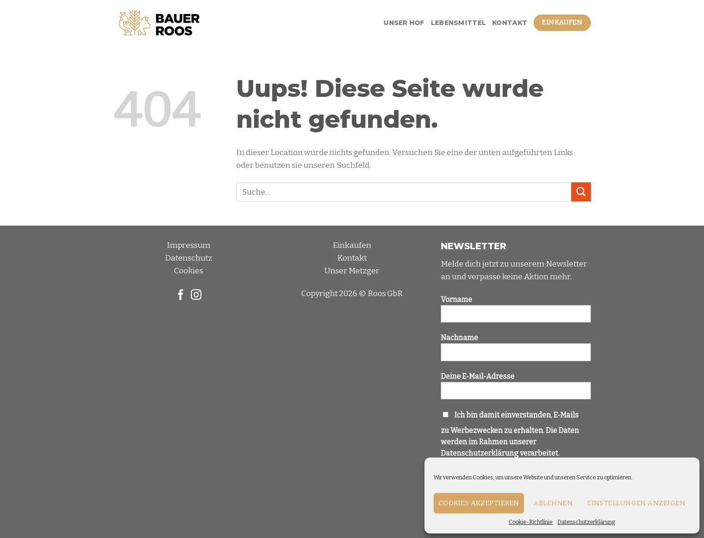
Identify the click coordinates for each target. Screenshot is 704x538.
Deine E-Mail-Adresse (516, 389)
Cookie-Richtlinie (531, 522)
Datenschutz (188, 258)
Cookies (188, 271)
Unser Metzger (352, 271)
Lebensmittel (458, 23)
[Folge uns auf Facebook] (180, 296)
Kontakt (509, 23)
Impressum (188, 245)
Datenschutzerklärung (586, 522)
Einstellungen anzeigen (636, 503)
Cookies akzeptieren (479, 503)
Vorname (516, 312)
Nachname (516, 350)
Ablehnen (553, 503)
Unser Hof (404, 23)
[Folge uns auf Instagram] (196, 296)
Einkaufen (352, 245)
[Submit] (581, 192)
